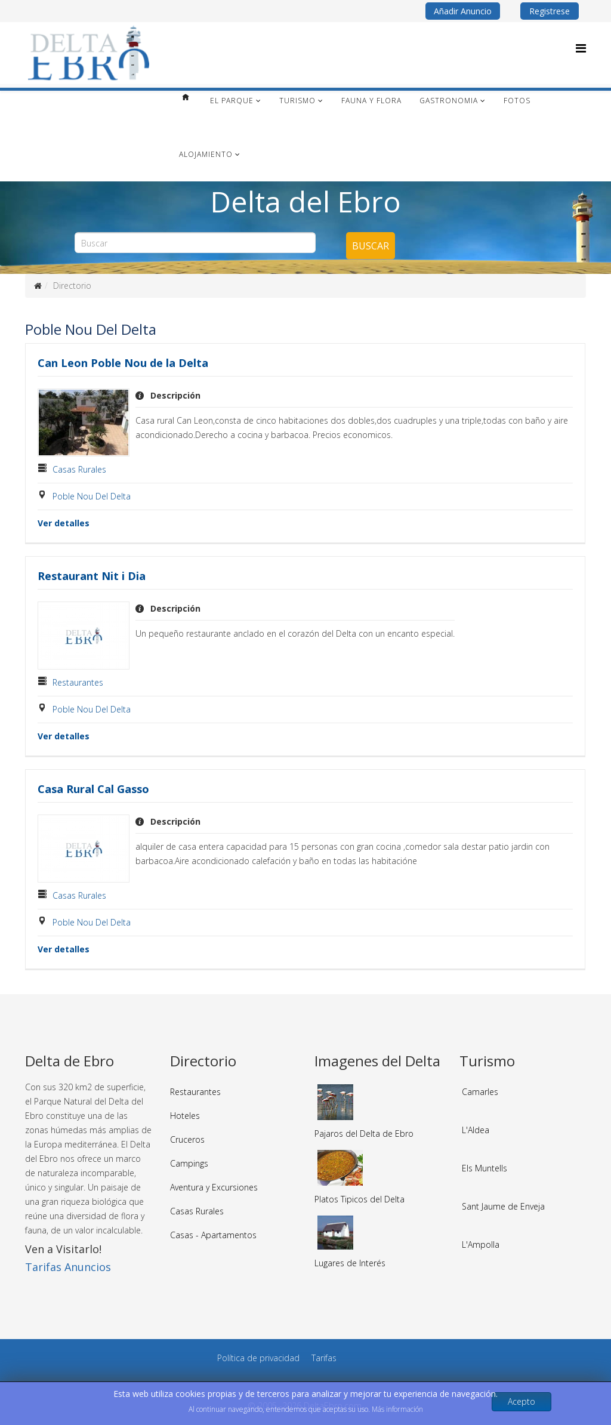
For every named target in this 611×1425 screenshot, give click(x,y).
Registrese (549, 11)
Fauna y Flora (371, 100)
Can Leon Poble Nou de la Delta (123, 363)
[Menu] (581, 48)
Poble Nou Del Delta (92, 496)
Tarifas (324, 1358)
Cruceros (187, 1139)
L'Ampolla (480, 1244)
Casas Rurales (79, 469)
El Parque (232, 100)
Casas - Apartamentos (213, 1235)
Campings (189, 1163)
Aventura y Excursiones (214, 1187)
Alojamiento (206, 154)
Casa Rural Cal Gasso (93, 789)
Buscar (370, 245)
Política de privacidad (258, 1358)
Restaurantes (78, 682)
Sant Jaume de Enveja (503, 1206)
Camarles (480, 1091)
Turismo (297, 100)
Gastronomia (448, 100)
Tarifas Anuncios (68, 1267)
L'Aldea (475, 1130)
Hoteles (185, 1115)
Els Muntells (484, 1168)
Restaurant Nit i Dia (92, 576)
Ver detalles (64, 523)
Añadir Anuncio (463, 11)
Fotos (517, 100)
